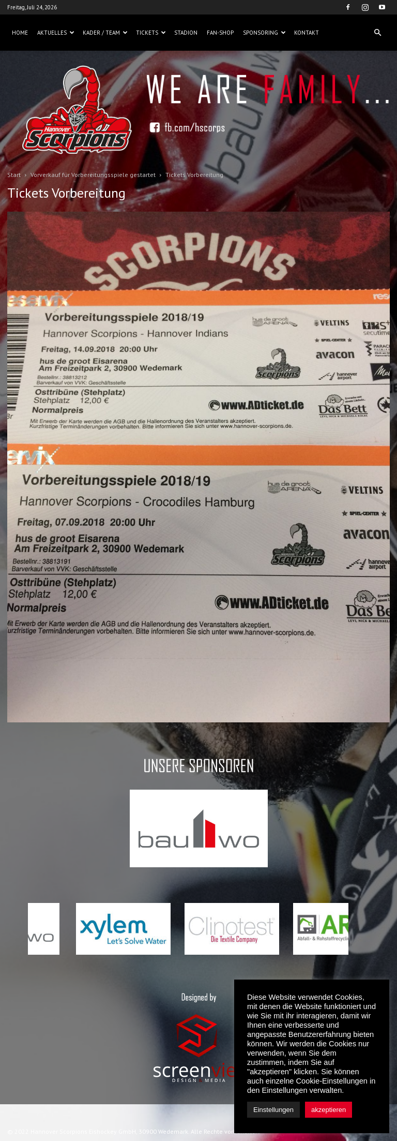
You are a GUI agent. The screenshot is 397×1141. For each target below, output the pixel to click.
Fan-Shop (220, 32)
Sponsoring (264, 32)
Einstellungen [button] (273, 1110)
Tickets (151, 32)
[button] (377, 32)
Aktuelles (55, 32)
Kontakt (306, 32)
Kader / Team (105, 32)
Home (20, 32)
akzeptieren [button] (328, 1110)
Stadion (185, 32)
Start (14, 175)
